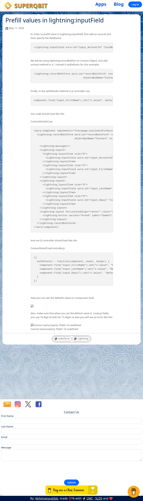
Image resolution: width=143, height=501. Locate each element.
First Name (7, 416)
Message (6, 447)
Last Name (7, 426)
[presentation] (29, 470)
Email (4, 437)
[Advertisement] (71, 373)
